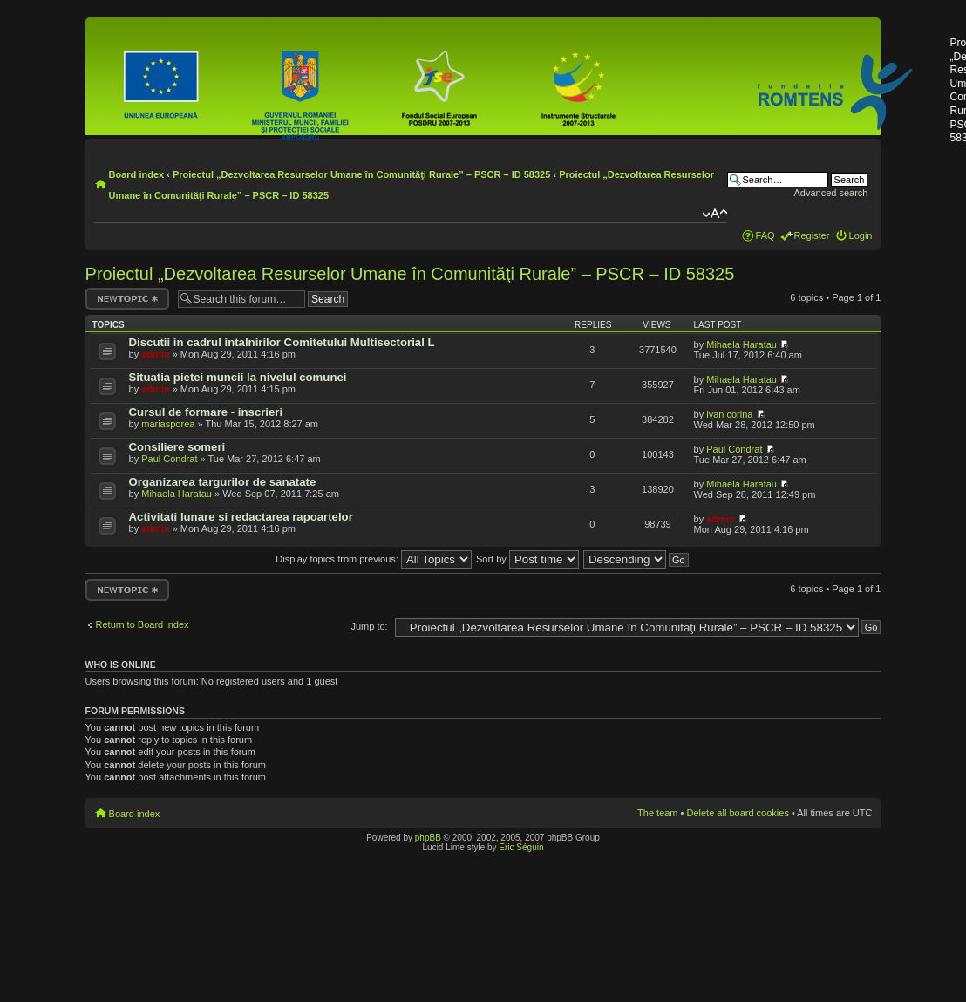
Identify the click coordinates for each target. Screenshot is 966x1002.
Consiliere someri (177, 446)
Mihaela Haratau (741, 344)
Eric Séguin (521, 847)
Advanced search (830, 192)
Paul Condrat (169, 458)
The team (657, 813)
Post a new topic (127, 299)
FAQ (765, 235)
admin (155, 354)
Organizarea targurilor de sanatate (222, 481)
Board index (137, 174)
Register (812, 235)
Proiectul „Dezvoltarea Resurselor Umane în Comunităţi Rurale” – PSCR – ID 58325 (361, 174)
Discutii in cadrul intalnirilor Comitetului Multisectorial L (282, 342)
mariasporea (167, 424)
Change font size (714, 214)
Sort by (527, 559)
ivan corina (729, 414)
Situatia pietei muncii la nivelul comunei (238, 377)
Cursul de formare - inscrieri (206, 412)
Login (861, 235)
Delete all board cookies (738, 813)
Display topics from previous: (374, 559)
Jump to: (368, 626)
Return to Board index (142, 624)
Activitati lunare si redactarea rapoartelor (241, 516)
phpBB (428, 837)
